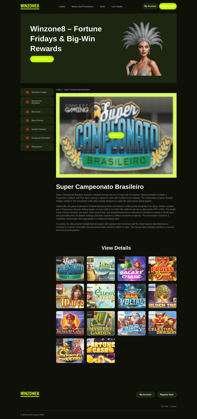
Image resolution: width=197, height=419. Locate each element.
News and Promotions (82, 6)
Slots (102, 6)
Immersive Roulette (37, 102)
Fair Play (164, 406)
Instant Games (39, 129)
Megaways (37, 147)
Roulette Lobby (39, 92)
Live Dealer (117, 6)
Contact (173, 406)
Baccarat (36, 112)
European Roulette (41, 138)
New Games (37, 120)
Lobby (62, 6)
